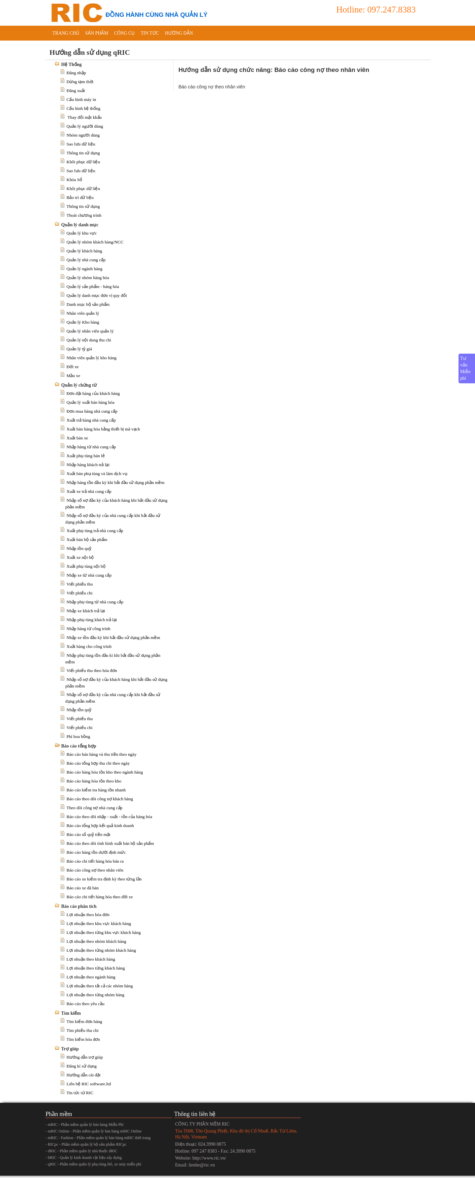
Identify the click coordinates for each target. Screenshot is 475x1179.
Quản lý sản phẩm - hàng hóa (93, 286)
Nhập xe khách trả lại (86, 610)
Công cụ (124, 33)
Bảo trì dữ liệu (80, 197)
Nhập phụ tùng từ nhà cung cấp (95, 601)
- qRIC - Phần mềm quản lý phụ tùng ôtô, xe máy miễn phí (93, 1164)
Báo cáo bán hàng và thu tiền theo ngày (102, 754)
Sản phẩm (96, 33)
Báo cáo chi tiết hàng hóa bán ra (95, 861)
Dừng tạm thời (80, 81)
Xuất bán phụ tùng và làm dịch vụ (97, 473)
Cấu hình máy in (81, 99)
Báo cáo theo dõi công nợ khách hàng (100, 798)
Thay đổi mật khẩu (84, 117)
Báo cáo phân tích (79, 906)
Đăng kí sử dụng (82, 1066)
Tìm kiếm (71, 1013)
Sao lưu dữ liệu (81, 144)
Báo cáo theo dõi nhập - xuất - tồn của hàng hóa (109, 816)
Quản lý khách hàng (84, 250)
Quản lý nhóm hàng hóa (88, 277)
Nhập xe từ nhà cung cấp (89, 575)
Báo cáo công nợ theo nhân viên (95, 870)
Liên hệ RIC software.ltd (89, 1083)
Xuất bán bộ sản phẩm (87, 539)
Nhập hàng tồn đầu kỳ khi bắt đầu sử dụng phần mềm (116, 482)
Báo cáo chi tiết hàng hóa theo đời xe (100, 896)
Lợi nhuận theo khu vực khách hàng (99, 923)
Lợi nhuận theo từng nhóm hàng (95, 994)
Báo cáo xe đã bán (83, 887)
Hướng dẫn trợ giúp (85, 1057)
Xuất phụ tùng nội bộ (86, 566)
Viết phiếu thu (80, 584)
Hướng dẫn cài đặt (84, 1074)
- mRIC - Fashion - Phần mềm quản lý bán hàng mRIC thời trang (98, 1137)
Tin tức (150, 33)
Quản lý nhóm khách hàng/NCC (95, 241)
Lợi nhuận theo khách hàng (91, 959)
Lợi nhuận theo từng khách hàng (96, 968)
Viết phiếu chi (80, 592)
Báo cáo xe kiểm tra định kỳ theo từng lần (104, 878)
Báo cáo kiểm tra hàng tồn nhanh (96, 789)
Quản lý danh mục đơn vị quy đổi (97, 295)
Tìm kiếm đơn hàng (84, 1021)
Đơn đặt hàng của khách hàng (93, 393)
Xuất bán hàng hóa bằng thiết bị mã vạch (103, 429)
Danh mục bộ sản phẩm (88, 304)
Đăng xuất (76, 90)
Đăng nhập (76, 72)
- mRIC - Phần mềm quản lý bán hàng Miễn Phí (85, 1124)
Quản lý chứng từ (79, 385)
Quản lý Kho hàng (83, 322)
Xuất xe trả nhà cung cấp (89, 491)
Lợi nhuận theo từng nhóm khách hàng (101, 950)
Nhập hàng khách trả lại (88, 464)
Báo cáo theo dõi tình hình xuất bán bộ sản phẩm (110, 843)
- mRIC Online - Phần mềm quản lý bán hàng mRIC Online (94, 1131)
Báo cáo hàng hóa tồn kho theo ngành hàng (105, 772)
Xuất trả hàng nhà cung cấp (91, 420)
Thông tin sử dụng (83, 152)
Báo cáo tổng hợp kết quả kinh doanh (100, 825)
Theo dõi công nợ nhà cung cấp (95, 807)
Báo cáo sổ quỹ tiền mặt (89, 834)
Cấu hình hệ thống (84, 108)
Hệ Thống (71, 64)
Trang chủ (65, 33)
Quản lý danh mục (80, 224)
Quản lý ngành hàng (85, 268)
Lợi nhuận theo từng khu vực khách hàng (104, 932)
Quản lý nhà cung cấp (86, 259)
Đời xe (73, 366)
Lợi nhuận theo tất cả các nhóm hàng (100, 985)
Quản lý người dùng (85, 126)
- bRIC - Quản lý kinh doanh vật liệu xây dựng (84, 1157)
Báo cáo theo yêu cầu (86, 1003)
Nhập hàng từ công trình (89, 628)
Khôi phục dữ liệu (83, 161)
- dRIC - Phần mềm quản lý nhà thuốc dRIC (81, 1151)
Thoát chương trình (84, 215)
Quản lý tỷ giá (79, 348)
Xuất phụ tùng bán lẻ (86, 455)
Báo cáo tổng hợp (78, 746)
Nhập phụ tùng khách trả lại (92, 619)
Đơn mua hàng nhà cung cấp (92, 411)
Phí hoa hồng (78, 736)
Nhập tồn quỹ (79, 548)
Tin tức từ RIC (80, 1092)
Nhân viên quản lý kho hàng (92, 357)
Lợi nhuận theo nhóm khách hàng (96, 941)
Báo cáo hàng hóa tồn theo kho (94, 781)
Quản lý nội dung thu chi (89, 339)
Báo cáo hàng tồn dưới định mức (96, 852)
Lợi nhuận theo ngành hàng (91, 976)
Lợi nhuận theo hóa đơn (88, 914)
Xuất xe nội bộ (80, 557)
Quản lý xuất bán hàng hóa (90, 402)
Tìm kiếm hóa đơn (83, 1039)
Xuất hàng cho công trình (89, 646)
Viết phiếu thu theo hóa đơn (92, 670)
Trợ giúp (70, 1048)
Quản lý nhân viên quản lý (90, 331)
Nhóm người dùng (83, 135)
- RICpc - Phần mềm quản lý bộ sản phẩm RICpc (86, 1144)
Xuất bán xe (77, 437)
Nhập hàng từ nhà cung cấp (91, 446)
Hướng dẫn (179, 33)
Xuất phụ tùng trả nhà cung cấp (95, 530)
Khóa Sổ (74, 179)
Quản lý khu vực (82, 233)
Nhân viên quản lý (83, 313)
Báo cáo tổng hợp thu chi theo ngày (98, 763)
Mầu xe (73, 375)
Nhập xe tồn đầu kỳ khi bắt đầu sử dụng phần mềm (113, 637)
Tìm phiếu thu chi (83, 1030)
